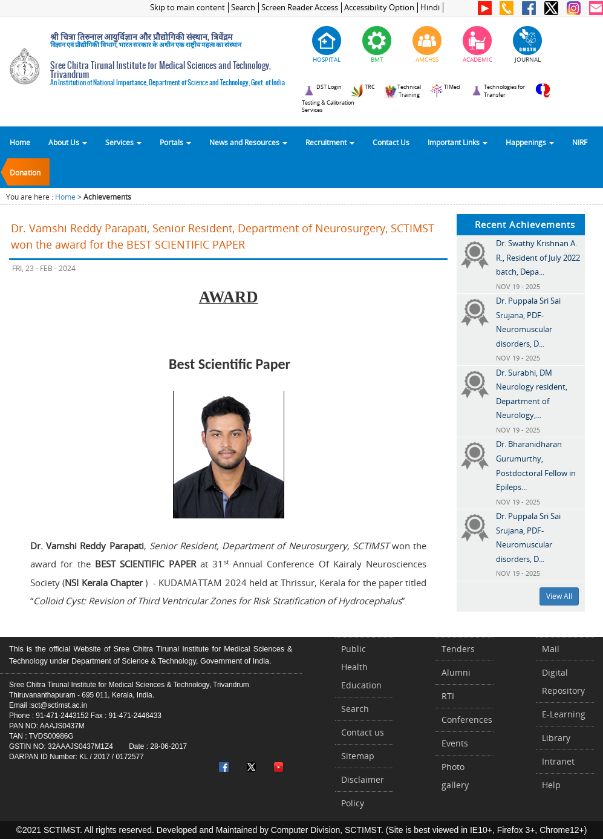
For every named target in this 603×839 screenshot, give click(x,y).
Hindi (430, 7)
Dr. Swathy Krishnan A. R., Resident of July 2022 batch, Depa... (538, 257)
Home (20, 142)
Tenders (458, 649)
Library (556, 737)
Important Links (457, 142)
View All (559, 596)
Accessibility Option (379, 7)
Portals (175, 142)
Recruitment (329, 142)
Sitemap (357, 756)
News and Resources (248, 142)
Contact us (362, 732)
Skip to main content (187, 7)
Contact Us (391, 142)
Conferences (467, 719)
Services (123, 142)
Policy (352, 803)
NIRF (579, 142)
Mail (550, 649)
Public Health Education (361, 667)
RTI (448, 696)
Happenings (530, 142)
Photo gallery (455, 776)
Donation (25, 172)
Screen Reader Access (299, 7)
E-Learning (563, 714)
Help (551, 785)
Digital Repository (563, 681)
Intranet (558, 761)
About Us (67, 142)
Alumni (456, 672)
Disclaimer (362, 779)
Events (455, 743)
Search (243, 7)
